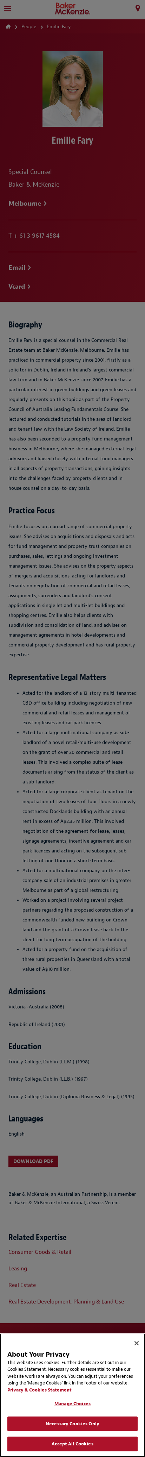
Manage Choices (72, 1404)
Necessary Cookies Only (72, 1424)
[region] (72, 1395)
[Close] (136, 1343)
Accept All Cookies (72, 1444)
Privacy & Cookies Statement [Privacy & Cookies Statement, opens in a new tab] (39, 1390)
